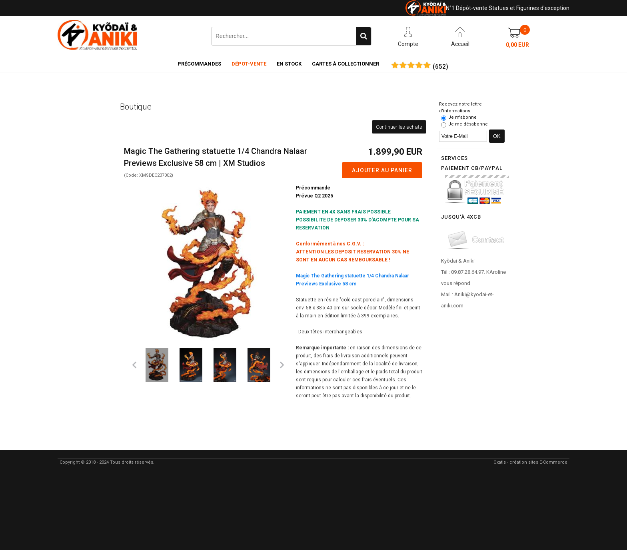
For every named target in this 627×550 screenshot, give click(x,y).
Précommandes (199, 64)
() (440, 66)
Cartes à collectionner (345, 64)
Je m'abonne (462, 117)
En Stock (289, 64)
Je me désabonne (468, 124)
